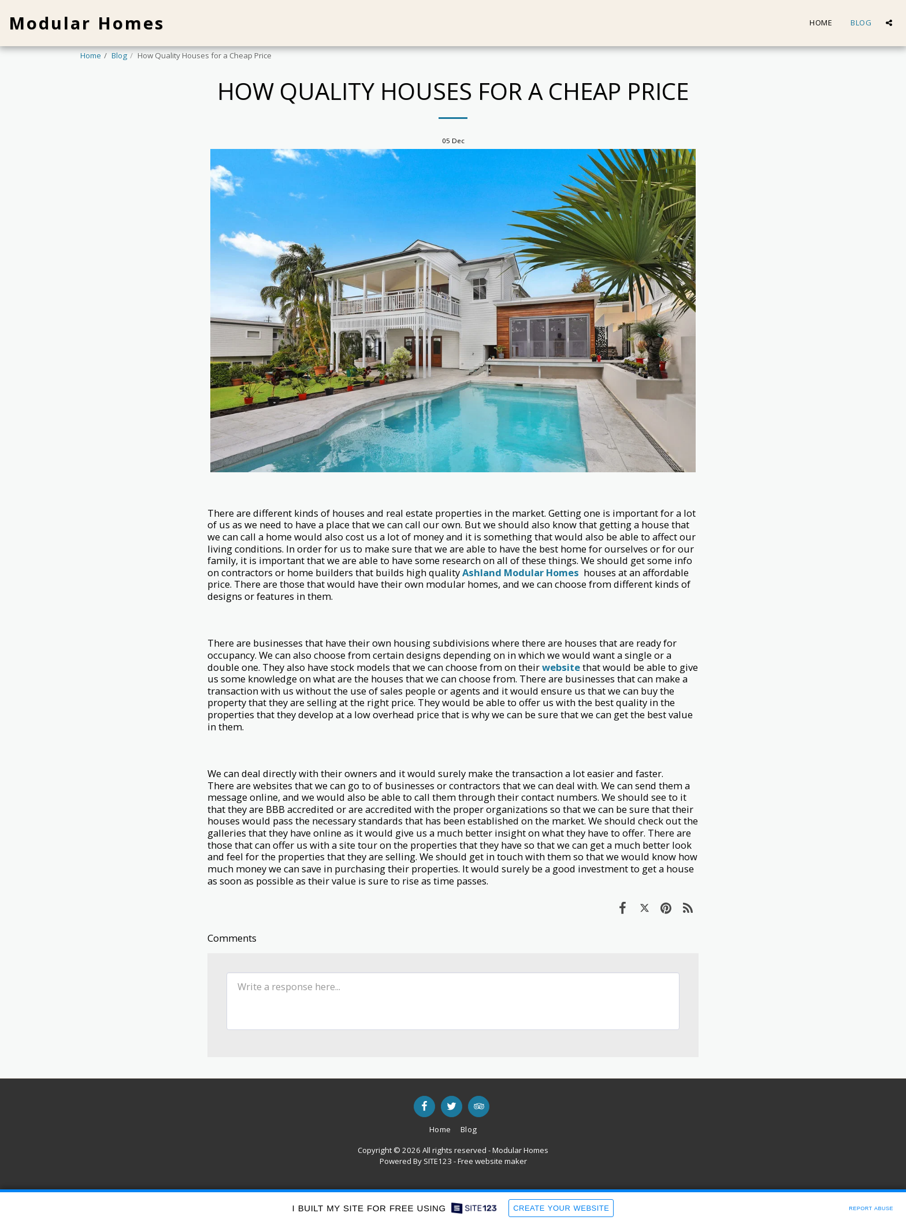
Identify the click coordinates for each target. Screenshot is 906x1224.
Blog (119, 55)
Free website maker (492, 1161)
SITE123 (438, 1161)
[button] (889, 23)
